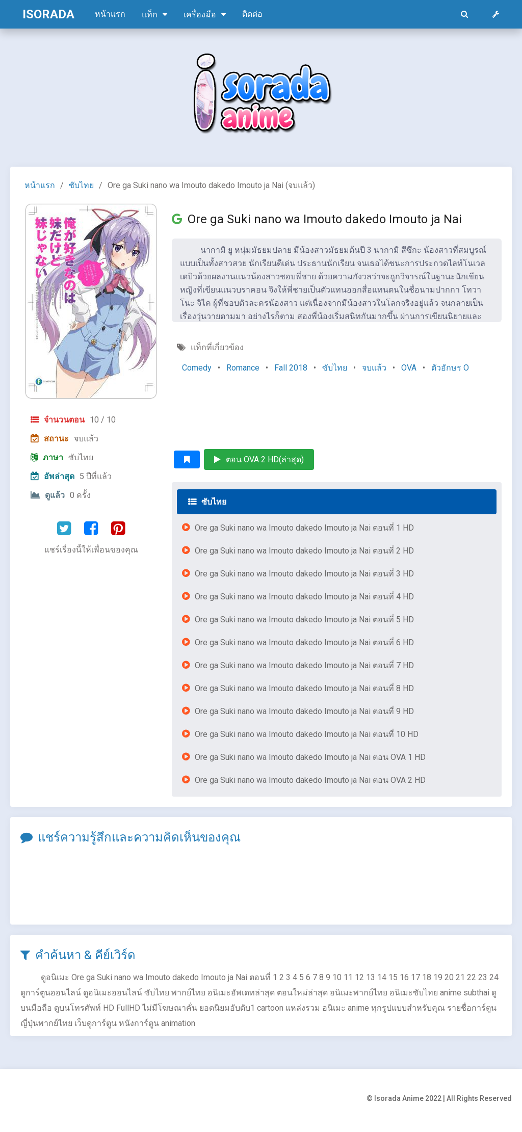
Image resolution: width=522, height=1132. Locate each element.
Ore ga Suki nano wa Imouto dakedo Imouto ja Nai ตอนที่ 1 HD (304, 528)
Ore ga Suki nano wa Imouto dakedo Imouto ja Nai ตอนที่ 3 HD (304, 573)
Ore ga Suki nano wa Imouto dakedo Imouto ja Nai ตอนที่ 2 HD (304, 551)
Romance (242, 368)
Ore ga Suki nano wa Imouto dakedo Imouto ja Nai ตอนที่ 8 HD (304, 688)
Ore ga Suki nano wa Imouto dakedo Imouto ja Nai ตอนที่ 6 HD (304, 642)
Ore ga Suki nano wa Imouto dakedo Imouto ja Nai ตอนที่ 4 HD (304, 596)
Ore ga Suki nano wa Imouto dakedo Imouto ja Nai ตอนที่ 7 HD (304, 665)
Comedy (197, 368)
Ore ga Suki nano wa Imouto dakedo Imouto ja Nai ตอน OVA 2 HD (310, 780)
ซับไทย (81, 185)
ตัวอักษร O (450, 368)
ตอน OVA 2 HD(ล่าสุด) (259, 459)
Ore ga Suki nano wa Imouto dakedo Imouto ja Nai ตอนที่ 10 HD (307, 734)
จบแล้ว (374, 368)
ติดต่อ (252, 14)
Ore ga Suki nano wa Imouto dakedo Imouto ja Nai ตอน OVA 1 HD (310, 757)
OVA (408, 368)
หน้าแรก (110, 14)
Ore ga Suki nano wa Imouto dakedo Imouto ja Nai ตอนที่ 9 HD (304, 711)
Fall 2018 (290, 368)
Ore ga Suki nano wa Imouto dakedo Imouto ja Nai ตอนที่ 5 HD (304, 619)
